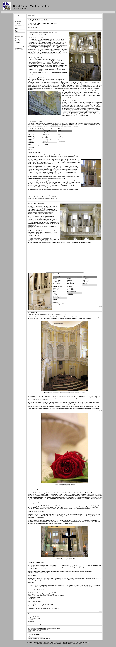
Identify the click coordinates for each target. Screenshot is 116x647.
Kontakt (30, 29)
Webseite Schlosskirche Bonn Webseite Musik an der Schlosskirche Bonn (39, 637)
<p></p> (20, 47)
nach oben (100, 117)
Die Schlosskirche (32, 27)
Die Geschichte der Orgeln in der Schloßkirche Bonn (42, 23)
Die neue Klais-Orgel (33, 24)
